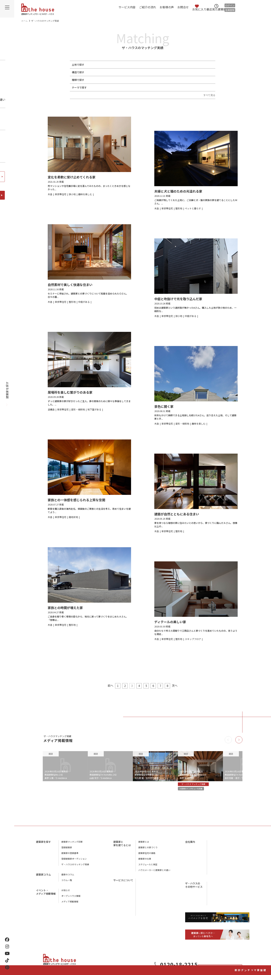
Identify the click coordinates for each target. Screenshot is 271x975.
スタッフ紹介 (216, 855)
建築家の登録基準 (69, 855)
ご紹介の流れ (147, 7)
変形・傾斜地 (122, 64)
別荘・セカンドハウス (151, 80)
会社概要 (214, 844)
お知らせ (65, 892)
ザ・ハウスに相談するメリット (153, 905)
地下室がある (139, 87)
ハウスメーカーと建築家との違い (154, 872)
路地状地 (138, 64)
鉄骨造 (105, 72)
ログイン (229, 5)
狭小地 (108, 64)
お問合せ (183, 7)
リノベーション (175, 80)
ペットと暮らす (101, 87)
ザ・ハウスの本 (217, 861)
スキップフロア (175, 87)
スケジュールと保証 (147, 866)
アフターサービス (146, 894)
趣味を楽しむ (121, 87)
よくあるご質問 (145, 911)
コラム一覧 (66, 882)
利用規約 (214, 872)
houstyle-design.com (220, 897)
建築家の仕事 (144, 861)
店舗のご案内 (216, 849)
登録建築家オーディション (74, 861)
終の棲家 (193, 87)
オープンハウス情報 (70, 898)
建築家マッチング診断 (265, 951)
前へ (106, 685)
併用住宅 (130, 80)
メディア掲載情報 (69, 904)
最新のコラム (67, 877)
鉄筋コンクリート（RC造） (128, 72)
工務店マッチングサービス (222, 882)
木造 (95, 72)
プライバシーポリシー (220, 867)
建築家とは (143, 844)
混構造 (150, 72)
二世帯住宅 (115, 80)
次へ (179, 685)
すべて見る (209, 95)
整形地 (97, 64)
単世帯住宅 (99, 80)
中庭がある (157, 87)
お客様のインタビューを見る (195, 789)
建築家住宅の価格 (146, 855)
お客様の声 (167, 7)
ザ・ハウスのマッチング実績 (75, 866)
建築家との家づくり (147, 849)
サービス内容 (127, 7)
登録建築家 (66, 849)
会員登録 (229, 10)
